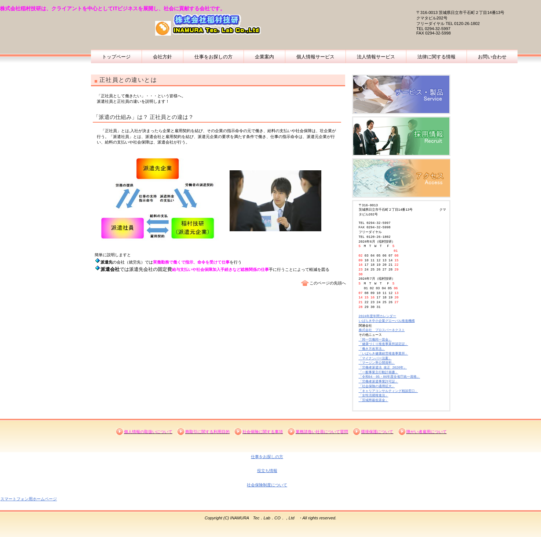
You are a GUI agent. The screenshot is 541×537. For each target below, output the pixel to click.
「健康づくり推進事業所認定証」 (383, 344)
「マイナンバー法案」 (375, 358)
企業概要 (401, 94)
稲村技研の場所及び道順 (401, 178)
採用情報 (401, 136)
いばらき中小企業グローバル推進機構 (387, 321)
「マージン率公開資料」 (377, 362)
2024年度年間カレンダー (377, 316)
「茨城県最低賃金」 (373, 400)
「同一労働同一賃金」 (375, 339)
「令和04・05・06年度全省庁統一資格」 (389, 376)
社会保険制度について (267, 485)
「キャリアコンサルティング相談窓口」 (388, 391)
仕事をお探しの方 (267, 456)
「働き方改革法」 (372, 348)
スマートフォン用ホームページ (28, 499)
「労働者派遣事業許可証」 (378, 381)
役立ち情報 (267, 470)
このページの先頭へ (328, 283)
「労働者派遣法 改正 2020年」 (383, 367)
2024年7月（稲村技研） (377, 278)
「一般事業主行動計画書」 (378, 372)
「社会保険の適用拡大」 (377, 386)
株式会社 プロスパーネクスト (382, 330)
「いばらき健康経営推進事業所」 (383, 353)
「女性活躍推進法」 (373, 395)
